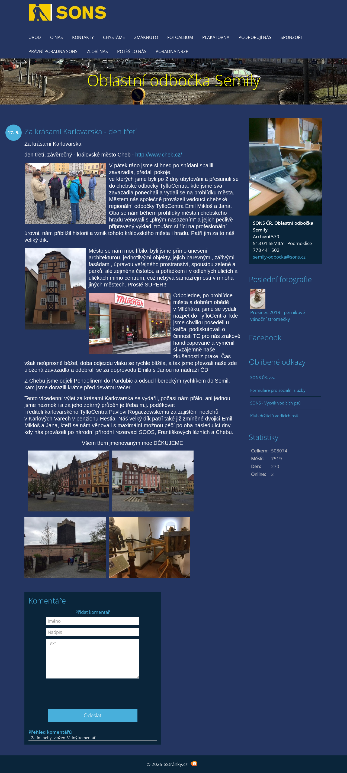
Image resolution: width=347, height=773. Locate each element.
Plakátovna (215, 37)
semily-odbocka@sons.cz (279, 257)
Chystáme (114, 37)
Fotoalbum (180, 37)
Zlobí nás (97, 51)
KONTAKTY (83, 37)
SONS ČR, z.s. (262, 377)
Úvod (34, 37)
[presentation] (93, 691)
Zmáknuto (146, 37)
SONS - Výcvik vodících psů (275, 403)
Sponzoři (291, 37)
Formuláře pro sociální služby (278, 390)
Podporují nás (255, 37)
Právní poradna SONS (53, 51)
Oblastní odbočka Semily (173, 80)
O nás (56, 37)
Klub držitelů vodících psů (274, 415)
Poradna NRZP (172, 51)
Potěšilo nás (131, 51)
